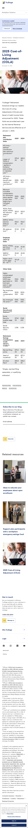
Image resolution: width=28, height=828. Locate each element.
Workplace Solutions (18, 37)
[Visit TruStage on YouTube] (24, 645)
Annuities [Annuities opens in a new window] (18, 795)
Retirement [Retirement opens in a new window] (20, 798)
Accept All (14, 825)
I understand (7, 28)
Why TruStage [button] (13, 630)
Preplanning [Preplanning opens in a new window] (5, 798)
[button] (14, 12)
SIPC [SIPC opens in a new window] (21, 754)
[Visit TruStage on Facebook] (3, 645)
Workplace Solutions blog (9, 40)
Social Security (13, 388)
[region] (14, 816)
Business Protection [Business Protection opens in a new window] (8, 801)
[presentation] (14, 430)
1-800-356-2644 (7, 614)
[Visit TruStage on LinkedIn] (17, 645)
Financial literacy (17, 385)
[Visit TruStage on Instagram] (10, 645)
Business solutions (7, 37)
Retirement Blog (6, 385)
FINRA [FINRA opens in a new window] (18, 754)
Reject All (14, 820)
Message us (11, 620)
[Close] (26, 805)
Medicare (4, 388)
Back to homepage (17, 28)
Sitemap (5, 654)
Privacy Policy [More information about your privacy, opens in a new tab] (10, 813)
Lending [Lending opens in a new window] (13, 798)
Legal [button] (13, 638)
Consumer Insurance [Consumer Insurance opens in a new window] (8, 795)
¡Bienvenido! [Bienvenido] (6, 650)
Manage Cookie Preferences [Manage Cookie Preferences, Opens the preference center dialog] (14, 816)
